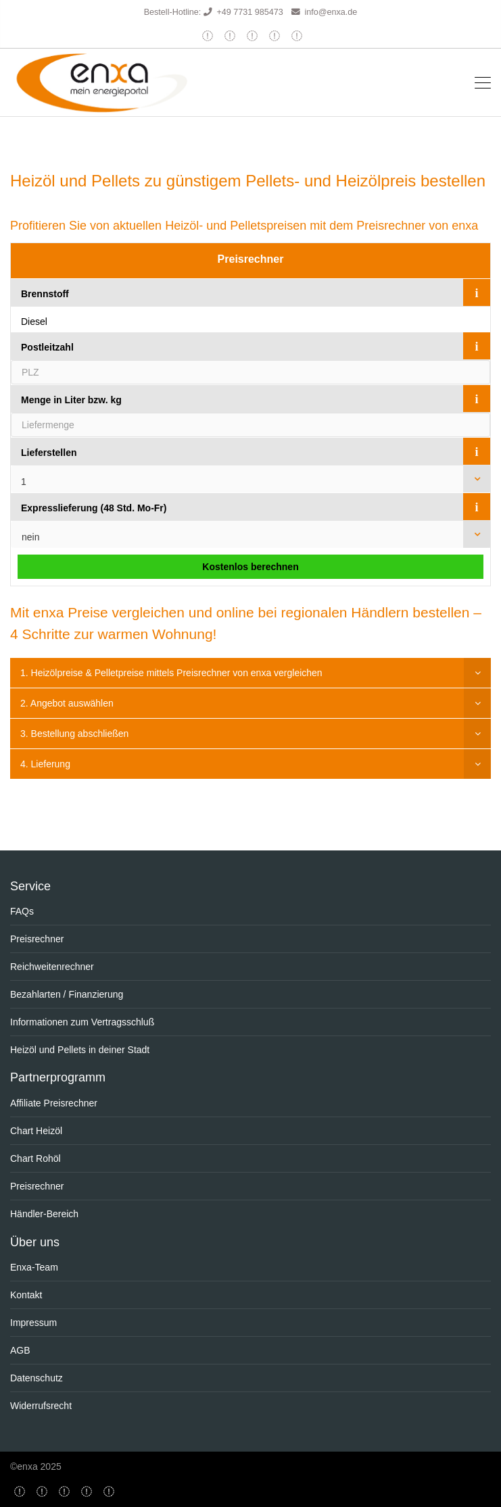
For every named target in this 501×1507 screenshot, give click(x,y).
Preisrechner (251, 259)
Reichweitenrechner (52, 966)
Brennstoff (45, 293)
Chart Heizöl (36, 1130)
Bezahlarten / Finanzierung (66, 994)
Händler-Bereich (44, 1213)
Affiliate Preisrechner (53, 1103)
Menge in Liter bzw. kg (71, 399)
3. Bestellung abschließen (74, 733)
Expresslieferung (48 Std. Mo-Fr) (93, 508)
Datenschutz (36, 1378)
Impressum (33, 1322)
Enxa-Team (34, 1267)
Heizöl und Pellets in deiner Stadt (79, 1049)
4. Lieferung (45, 764)
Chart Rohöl (35, 1158)
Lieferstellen (48, 452)
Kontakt (26, 1294)
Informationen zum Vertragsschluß (82, 1022)
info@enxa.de (330, 12)
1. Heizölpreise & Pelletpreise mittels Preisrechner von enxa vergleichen (171, 672)
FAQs (22, 911)
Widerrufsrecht (41, 1405)
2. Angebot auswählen (67, 703)
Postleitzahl (47, 347)
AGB (20, 1350)
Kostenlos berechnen (250, 566)
